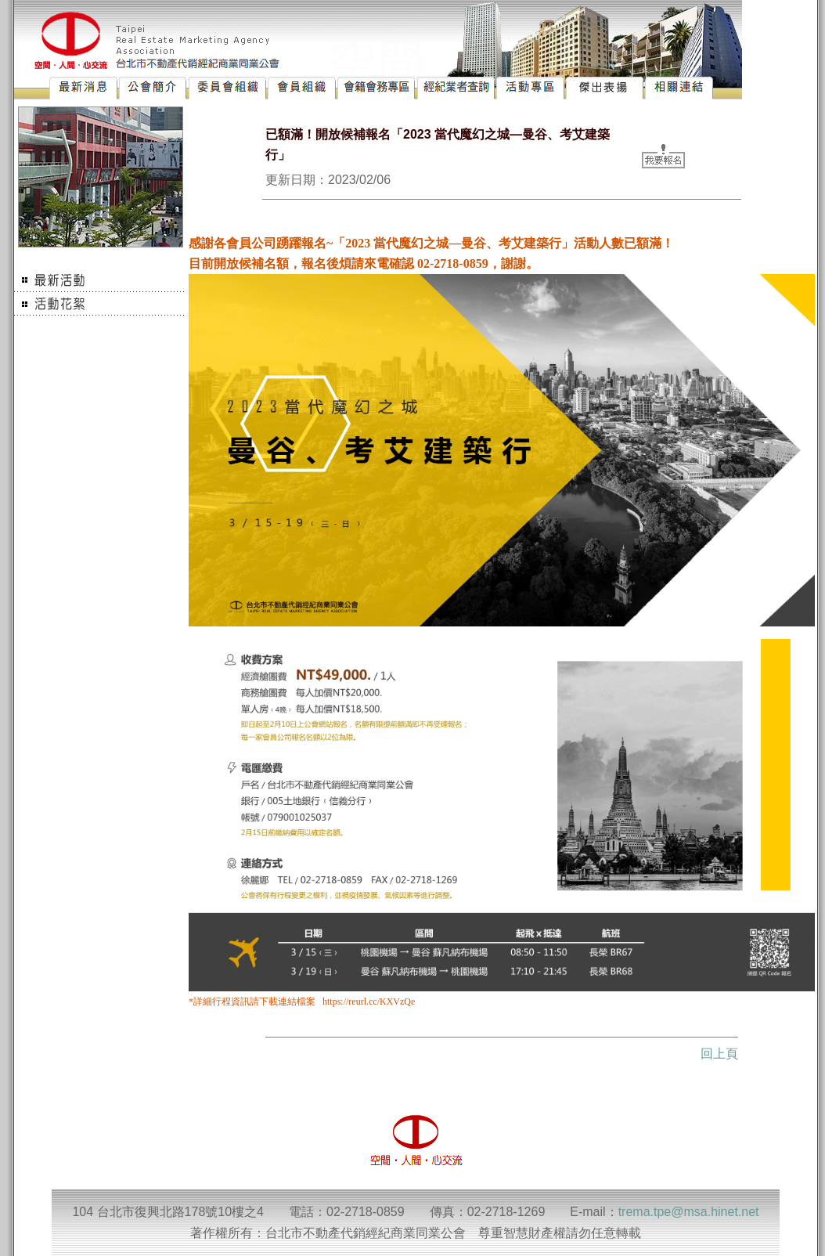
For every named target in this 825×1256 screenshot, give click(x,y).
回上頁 (719, 1053)
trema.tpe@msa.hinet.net (688, 1211)
